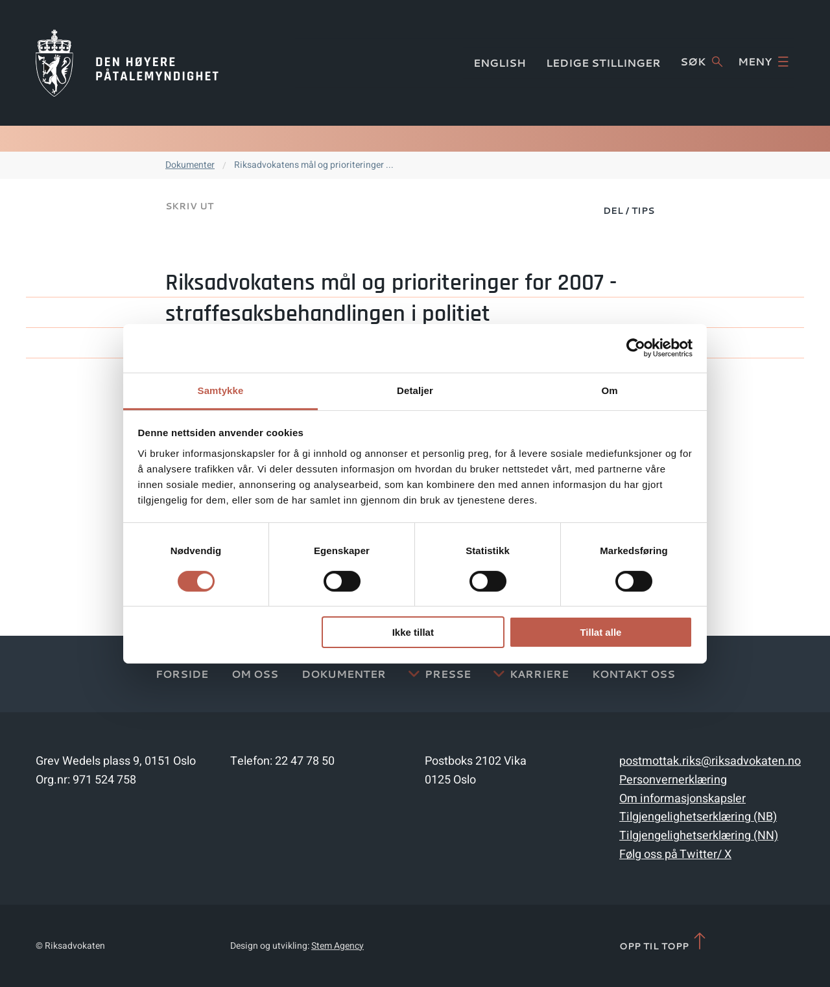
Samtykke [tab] (221, 389)
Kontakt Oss (633, 673)
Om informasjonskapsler (682, 798)
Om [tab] (609, 389)
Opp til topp (663, 942)
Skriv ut (189, 206)
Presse (448, 673)
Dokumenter (190, 165)
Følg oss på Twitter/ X (675, 854)
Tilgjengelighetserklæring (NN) (698, 835)
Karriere (539, 673)
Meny (763, 61)
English (499, 62)
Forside (182, 673)
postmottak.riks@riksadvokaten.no (710, 761)
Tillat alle (600, 632)
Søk (701, 61)
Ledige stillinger (603, 62)
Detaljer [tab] (415, 389)
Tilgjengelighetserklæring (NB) (698, 817)
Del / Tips (628, 210)
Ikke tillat (413, 632)
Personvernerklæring (673, 780)
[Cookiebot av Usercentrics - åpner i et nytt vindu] (636, 348)
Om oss (254, 673)
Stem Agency (337, 946)
